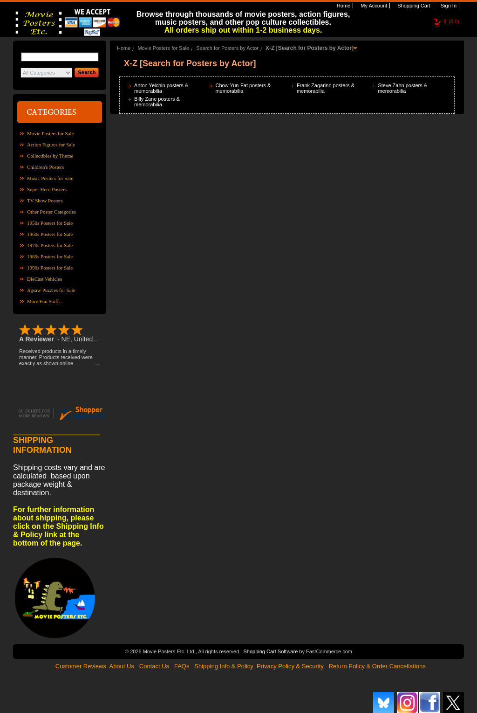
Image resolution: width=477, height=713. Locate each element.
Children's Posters (45, 167)
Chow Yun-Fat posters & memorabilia (243, 88)
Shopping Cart (413, 5)
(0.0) (451, 21)
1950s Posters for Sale (50, 223)
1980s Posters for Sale (50, 256)
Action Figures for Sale (51, 144)
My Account (373, 5)
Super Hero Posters (47, 189)
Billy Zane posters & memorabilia (157, 101)
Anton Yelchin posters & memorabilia (161, 88)
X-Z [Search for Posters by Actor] (310, 48)
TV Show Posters (45, 200)
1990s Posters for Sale (50, 267)
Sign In (448, 5)
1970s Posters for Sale (50, 245)
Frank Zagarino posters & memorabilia (325, 88)
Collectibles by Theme (50, 156)
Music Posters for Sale (50, 178)
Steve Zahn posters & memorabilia (402, 88)
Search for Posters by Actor (227, 48)
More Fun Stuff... (45, 301)
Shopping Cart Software (270, 650)
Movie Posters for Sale (50, 133)
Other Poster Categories (51, 212)
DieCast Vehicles (44, 279)
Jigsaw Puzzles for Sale (51, 290)
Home (342, 5)
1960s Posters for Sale (50, 234)
